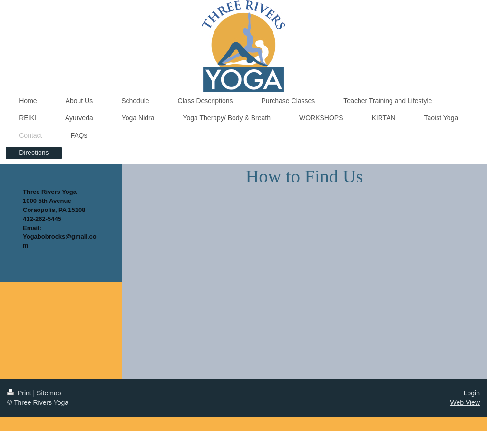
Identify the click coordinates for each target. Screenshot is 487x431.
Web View (465, 402)
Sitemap (49, 393)
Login (472, 393)
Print (20, 393)
